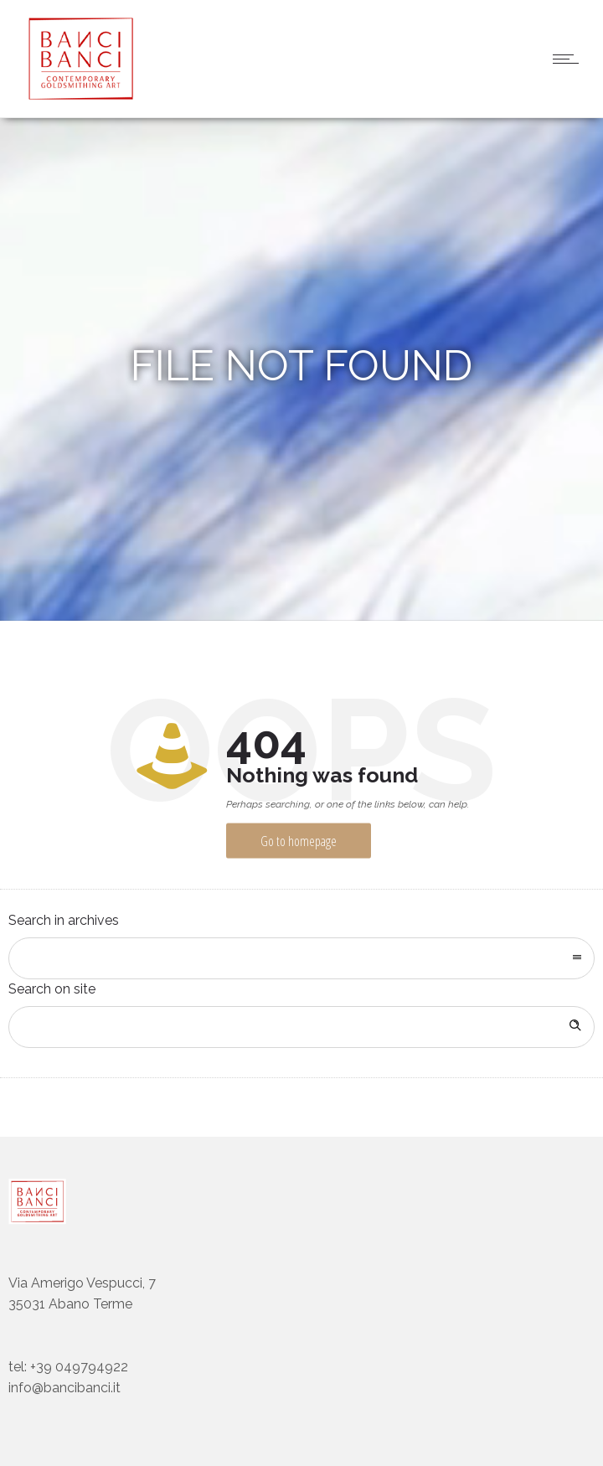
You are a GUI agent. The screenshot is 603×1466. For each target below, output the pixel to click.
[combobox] (301, 958)
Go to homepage (298, 841)
